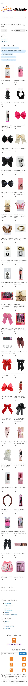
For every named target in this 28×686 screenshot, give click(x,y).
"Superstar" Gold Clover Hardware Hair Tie (7, 261)
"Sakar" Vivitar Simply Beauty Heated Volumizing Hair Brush (6, 126)
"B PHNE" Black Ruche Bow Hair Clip (6, 171)
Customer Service (8, 605)
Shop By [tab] (4, 30)
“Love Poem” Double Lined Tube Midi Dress (19, 396)
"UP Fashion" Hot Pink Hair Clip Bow (19, 125)
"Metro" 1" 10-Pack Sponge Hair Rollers (19, 193)
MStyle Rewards (8, 610)
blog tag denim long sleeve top (8, 59)
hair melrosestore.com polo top (8, 57)
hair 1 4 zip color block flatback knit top (10, 48)
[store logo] (14, 9)
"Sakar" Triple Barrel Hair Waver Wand (20, 283)
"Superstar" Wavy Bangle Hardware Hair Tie (20, 261)
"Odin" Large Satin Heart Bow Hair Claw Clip (20, 442)
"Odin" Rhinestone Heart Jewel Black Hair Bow (7, 149)
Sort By (13, 30)
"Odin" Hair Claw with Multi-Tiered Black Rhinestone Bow (19, 420)
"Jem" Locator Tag (5, 80)
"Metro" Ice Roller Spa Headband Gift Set (19, 576)
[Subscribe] (23, 653)
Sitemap (6, 612)
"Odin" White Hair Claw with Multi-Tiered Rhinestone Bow (7, 465)
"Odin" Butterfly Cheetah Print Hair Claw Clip (7, 239)
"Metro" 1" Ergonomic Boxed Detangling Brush (20, 532)
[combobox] (14, 17)
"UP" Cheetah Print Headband (6, 510)
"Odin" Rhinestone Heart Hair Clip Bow (7, 374)
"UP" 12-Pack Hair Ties (19, 103)
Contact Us (7, 608)
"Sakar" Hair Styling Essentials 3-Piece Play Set (19, 330)
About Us (6, 621)
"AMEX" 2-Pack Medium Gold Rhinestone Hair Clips (7, 216)
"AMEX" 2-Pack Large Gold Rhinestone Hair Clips (19, 306)
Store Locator (7, 603)
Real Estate (7, 628)
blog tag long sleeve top (7, 54)
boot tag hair (4, 41)
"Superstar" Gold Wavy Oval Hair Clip (20, 239)
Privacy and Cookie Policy (10, 614)
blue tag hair (4, 39)
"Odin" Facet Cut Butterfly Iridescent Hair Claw (20, 216)
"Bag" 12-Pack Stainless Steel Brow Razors (7, 532)
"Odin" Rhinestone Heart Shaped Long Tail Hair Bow (7, 330)
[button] (2, 83)
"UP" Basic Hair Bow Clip (20, 148)
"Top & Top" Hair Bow (6, 396)
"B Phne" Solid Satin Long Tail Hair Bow (6, 419)
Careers (6, 624)
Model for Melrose (9, 626)
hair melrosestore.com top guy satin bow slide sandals (11, 51)
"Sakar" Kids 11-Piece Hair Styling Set (6, 305)
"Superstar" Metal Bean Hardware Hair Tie (20, 171)
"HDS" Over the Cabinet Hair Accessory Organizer (7, 352)
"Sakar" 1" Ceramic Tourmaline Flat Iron (19, 510)
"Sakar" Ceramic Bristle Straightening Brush (20, 464)
